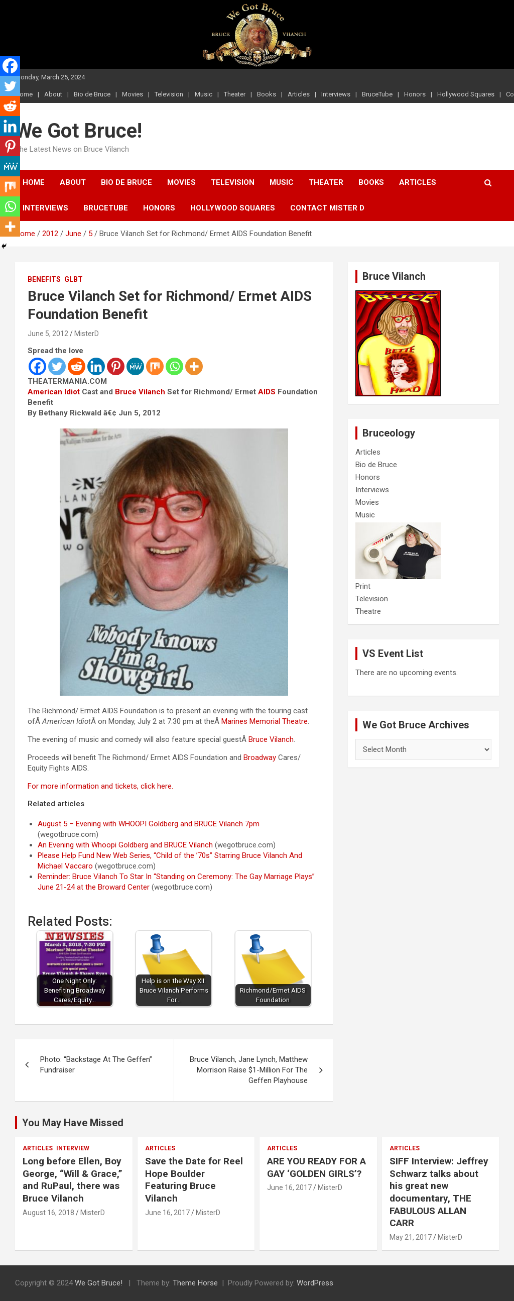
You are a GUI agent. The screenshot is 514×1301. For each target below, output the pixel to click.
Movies (132, 94)
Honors (415, 94)
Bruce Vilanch (140, 391)
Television (169, 94)
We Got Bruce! (78, 131)
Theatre (368, 611)
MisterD (86, 334)
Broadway (259, 757)
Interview (72, 1148)
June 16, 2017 (167, 1213)
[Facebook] (37, 366)
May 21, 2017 (411, 1237)
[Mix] (155, 366)
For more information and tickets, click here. (100, 786)
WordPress (315, 1282)
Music (203, 94)
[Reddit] (76, 366)
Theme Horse (195, 1282)
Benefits (44, 279)
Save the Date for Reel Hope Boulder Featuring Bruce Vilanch (194, 1179)
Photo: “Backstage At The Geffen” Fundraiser (96, 1064)
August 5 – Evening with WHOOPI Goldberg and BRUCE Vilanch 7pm (149, 823)
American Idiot (54, 391)
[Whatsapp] (174, 366)
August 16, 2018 (48, 1213)
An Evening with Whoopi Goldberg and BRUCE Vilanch (125, 844)
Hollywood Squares (465, 94)
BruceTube (377, 94)
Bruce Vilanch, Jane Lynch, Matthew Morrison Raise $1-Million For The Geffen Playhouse (249, 1070)
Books (266, 94)
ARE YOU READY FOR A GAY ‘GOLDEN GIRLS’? (316, 1167)
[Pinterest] (115, 366)
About (53, 94)
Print (362, 586)
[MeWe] (135, 366)
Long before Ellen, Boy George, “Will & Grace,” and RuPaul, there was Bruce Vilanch (72, 1179)
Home (34, 182)
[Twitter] (57, 366)
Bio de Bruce (92, 94)
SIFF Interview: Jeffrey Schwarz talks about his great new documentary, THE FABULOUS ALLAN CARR (439, 1192)
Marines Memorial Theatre (264, 721)
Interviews (335, 94)
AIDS (267, 391)
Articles (299, 94)
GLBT (73, 279)
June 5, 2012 (48, 334)
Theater (234, 94)
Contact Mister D (327, 207)
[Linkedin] (96, 366)
